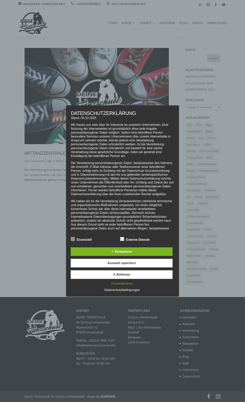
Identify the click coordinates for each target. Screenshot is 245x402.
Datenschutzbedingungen (122, 290)
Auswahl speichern (122, 263)
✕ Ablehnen (121, 274)
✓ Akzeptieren (121, 251)
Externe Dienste (135, 239)
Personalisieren (122, 283)
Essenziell (81, 239)
